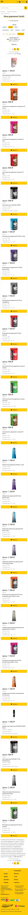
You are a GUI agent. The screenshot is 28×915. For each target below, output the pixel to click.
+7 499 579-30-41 (19, 890)
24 (15, 53)
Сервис (6, 876)
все (20, 53)
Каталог (6, 870)
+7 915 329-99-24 (19, 893)
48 (17, 53)
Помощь (6, 882)
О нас (15, 876)
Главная (3, 11)
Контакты (16, 882)
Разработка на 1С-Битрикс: (11, 911)
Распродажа (17, 870)
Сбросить (14, 44)
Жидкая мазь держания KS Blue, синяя (13, 464)
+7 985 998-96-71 (17, 856)
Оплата (16, 879)
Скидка (6, 873)
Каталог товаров (12, 11)
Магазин (16, 873)
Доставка (6, 879)
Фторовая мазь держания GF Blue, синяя (13, 236)
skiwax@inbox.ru (5, 894)
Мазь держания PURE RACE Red (11, 75)
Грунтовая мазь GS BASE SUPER (11, 205)
